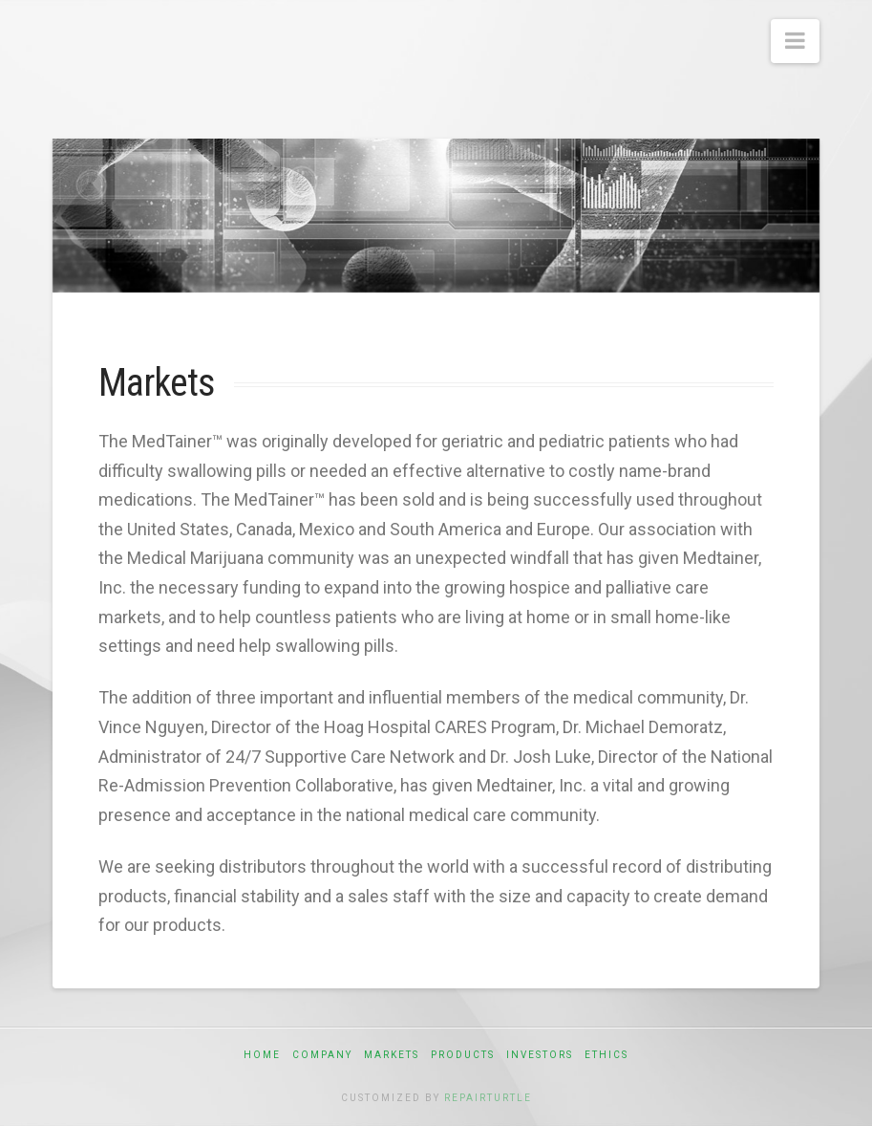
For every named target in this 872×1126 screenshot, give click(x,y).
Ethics (606, 1055)
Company (322, 1055)
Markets (391, 1055)
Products (463, 1055)
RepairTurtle (488, 1098)
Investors (539, 1055)
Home (262, 1055)
